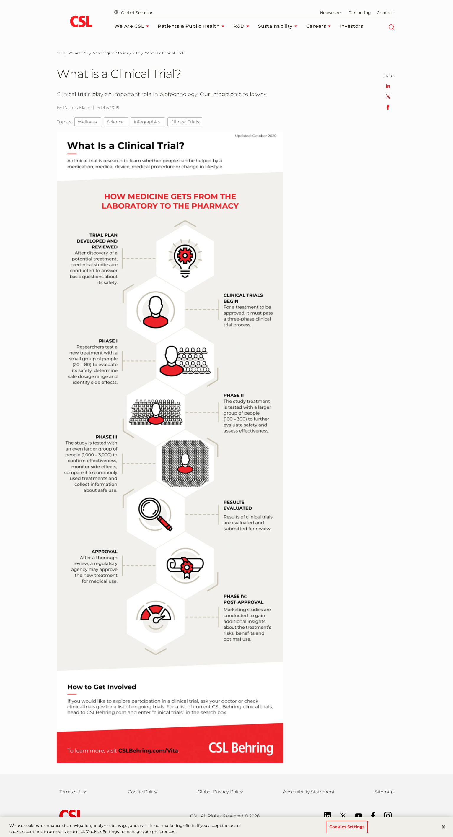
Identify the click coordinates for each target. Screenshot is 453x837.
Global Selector (133, 12)
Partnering (359, 12)
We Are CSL (133, 26)
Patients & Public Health (192, 26)
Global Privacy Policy (220, 791)
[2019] (136, 53)
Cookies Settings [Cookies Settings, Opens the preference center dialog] (346, 829)
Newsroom (331, 12)
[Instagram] (385, 815)
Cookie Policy (142, 791)
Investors (351, 26)
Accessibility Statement (309, 791)
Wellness (88, 122)
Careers (320, 26)
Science (116, 122)
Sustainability (279, 26)
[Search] (391, 26)
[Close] (443, 829)
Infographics (148, 122)
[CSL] (60, 53)
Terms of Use (73, 791)
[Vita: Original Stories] (110, 53)
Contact (385, 12)
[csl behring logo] (70, 815)
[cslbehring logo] (81, 22)
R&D (242, 26)
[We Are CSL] (78, 53)
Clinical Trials (185, 122)
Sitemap (384, 791)
